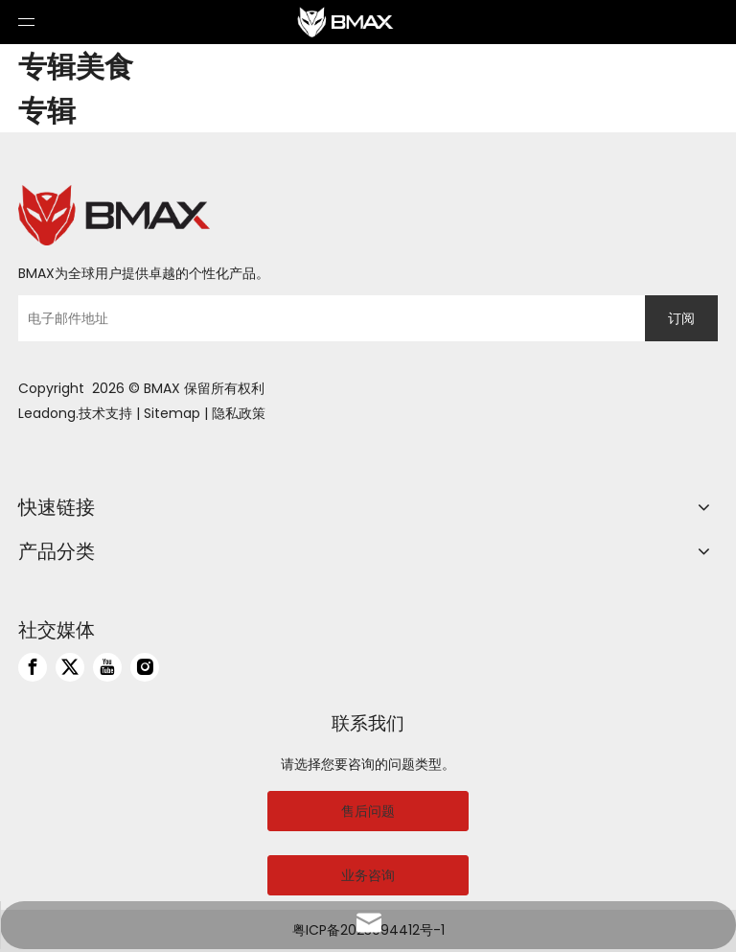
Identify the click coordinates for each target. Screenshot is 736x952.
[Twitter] (70, 667)
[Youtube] (107, 667)
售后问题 (368, 811)
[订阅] (681, 318)
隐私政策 (238, 413)
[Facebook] (32, 667)
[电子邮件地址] (326, 318)
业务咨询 (368, 875)
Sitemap (172, 413)
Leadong (47, 413)
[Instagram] (144, 667)
